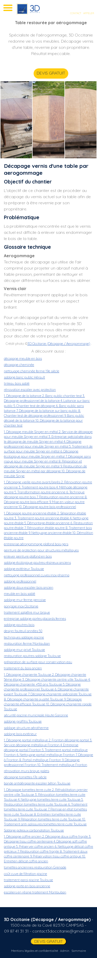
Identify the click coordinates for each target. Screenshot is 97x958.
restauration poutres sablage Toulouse (32, 656)
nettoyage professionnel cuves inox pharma (36, 575)
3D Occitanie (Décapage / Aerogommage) (58, 344)
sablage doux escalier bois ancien (28, 587)
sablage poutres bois (19, 625)
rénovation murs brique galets (26, 771)
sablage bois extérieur (20, 734)
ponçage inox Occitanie (21, 606)
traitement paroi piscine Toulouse (28, 880)
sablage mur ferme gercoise (25, 600)
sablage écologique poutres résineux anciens (37, 562)
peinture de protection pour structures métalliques (41, 550)
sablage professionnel (20, 581)
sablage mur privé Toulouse (24, 650)
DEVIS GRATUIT (43, 73)
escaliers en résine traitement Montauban (35, 892)
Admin (64, 951)
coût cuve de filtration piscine (25, 874)
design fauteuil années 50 (23, 631)
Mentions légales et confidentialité (34, 951)
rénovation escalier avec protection (30, 390)
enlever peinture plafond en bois (28, 556)
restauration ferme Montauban (27, 643)
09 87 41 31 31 (16, 931)
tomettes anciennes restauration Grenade (35, 867)
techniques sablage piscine (24, 637)
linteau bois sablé (16, 383)
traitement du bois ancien (23, 668)
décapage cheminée (19, 365)
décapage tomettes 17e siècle (25, 777)
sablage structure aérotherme (26, 728)
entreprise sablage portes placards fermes (35, 618)
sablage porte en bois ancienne (27, 886)
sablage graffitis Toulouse (23, 721)
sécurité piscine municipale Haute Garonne (36, 715)
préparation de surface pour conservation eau (38, 662)
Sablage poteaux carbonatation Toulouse (34, 830)
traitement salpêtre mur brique (27, 612)
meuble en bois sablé (19, 594)
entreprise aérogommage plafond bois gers (36, 544)
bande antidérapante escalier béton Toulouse (37, 783)
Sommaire (78, 951)
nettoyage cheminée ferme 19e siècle (31, 371)
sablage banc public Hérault (24, 377)
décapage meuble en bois (23, 358)
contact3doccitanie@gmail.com (62, 931)
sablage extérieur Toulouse (24, 569)
